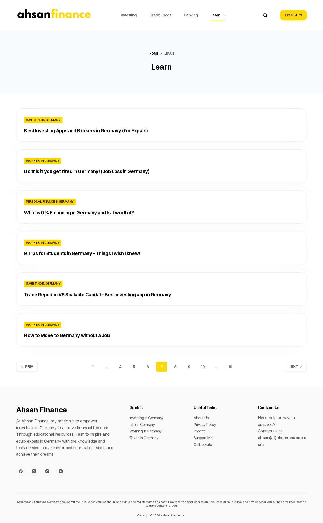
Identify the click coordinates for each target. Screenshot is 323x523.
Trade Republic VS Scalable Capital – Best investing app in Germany (103, 294)
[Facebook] (21, 470)
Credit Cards (160, 15)
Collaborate (204, 443)
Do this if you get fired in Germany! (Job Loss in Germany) (91, 171)
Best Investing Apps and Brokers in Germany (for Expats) (91, 131)
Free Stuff (293, 15)
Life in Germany (143, 423)
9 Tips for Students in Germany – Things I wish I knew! (87, 253)
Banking (191, 15)
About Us (202, 417)
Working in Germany (42, 161)
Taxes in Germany (145, 437)
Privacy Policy (206, 423)
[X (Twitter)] (34, 470)
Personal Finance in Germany (50, 202)
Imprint (200, 430)
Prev (27, 366)
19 (230, 366)
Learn (218, 15)
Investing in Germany (43, 120)
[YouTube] (61, 470)
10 (203, 366)
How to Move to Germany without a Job (71, 335)
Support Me (205, 437)
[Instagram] (47, 470)
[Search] (265, 15)
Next (296, 366)
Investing (129, 15)
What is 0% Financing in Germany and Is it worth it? (84, 212)
